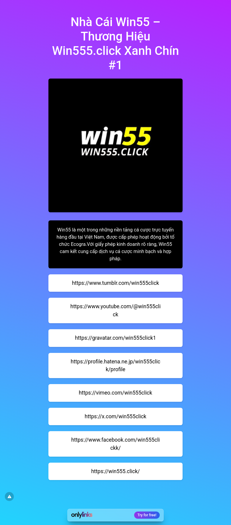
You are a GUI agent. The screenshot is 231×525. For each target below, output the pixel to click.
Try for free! (146, 515)
